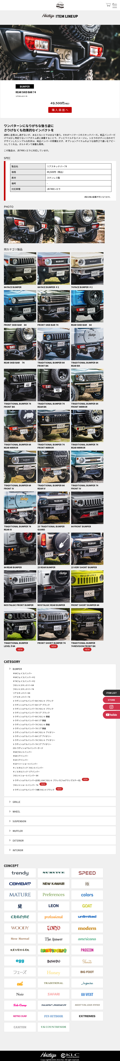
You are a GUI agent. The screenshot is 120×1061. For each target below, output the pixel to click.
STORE (111, 699)
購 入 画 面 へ (60, 110)
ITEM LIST (111, 692)
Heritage (60, 6)
